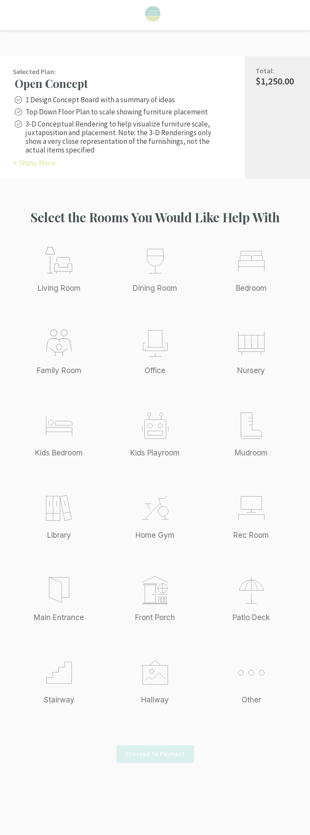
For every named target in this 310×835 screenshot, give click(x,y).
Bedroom (251, 288)
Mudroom (251, 452)
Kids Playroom (155, 452)
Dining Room (155, 288)
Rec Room (251, 535)
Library (59, 535)
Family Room (59, 370)
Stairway (59, 699)
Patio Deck (251, 617)
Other (251, 699)
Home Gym (155, 535)
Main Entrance (59, 617)
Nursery (251, 370)
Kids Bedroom (59, 452)
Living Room (59, 288)
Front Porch (155, 617)
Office (155, 370)
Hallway (155, 699)
